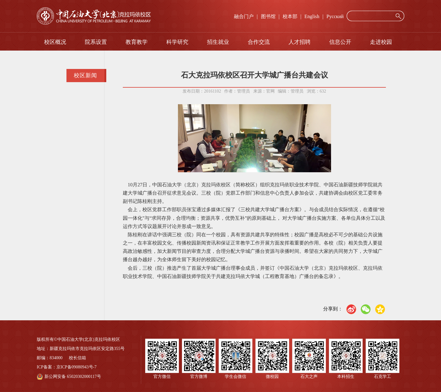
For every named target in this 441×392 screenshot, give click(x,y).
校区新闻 (85, 75)
